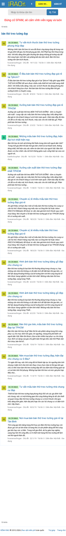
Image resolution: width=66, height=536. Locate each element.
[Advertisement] (33, 484)
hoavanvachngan (15, 63)
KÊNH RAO (5, 530)
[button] (3, 4)
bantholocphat (14, 157)
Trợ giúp (52, 530)
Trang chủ (61, 530)
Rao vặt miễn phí (28, 530)
